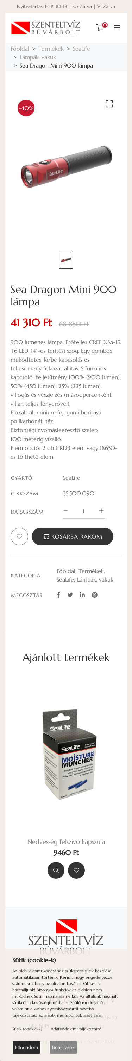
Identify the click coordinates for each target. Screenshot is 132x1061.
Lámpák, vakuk (38, 57)
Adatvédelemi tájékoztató (76, 1028)
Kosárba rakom (72, 536)
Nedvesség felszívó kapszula (66, 842)
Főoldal (20, 48)
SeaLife (81, 48)
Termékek (51, 48)
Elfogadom (26, 1047)
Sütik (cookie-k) (27, 1028)
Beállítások (63, 1047)
